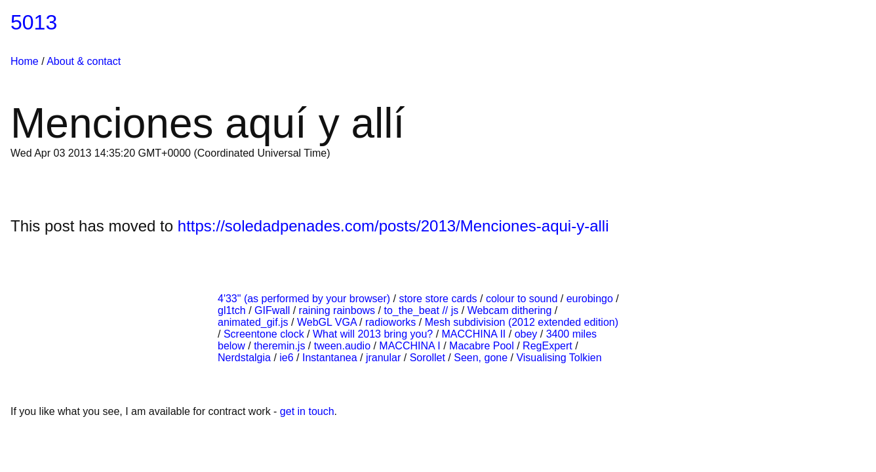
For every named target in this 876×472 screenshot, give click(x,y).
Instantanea (331, 357)
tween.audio (344, 345)
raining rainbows (338, 310)
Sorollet (429, 357)
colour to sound (523, 298)
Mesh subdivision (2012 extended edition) (521, 322)
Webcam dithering (511, 310)
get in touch (307, 411)
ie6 (287, 357)
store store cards (439, 298)
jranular (385, 357)
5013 (33, 22)
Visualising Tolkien (558, 357)
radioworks (392, 322)
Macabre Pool (483, 345)
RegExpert (549, 345)
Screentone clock (265, 334)
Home (24, 61)
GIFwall (273, 310)
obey (527, 334)
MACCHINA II (475, 334)
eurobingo (591, 298)
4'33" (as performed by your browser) (305, 298)
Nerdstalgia (245, 357)
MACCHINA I (411, 345)
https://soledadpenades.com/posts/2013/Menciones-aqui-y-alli (393, 226)
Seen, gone (482, 357)
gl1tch (233, 310)
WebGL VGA (328, 322)
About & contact (84, 61)
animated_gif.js (254, 322)
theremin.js (281, 345)
